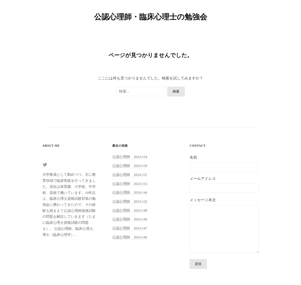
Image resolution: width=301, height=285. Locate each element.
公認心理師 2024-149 (129, 219)
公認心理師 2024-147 (129, 228)
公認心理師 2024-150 (129, 166)
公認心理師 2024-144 (129, 193)
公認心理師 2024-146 (129, 237)
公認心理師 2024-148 (129, 210)
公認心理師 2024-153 (129, 184)
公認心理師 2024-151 (129, 175)
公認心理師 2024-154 (129, 157)
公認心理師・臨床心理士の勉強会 (150, 17)
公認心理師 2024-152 (129, 202)
